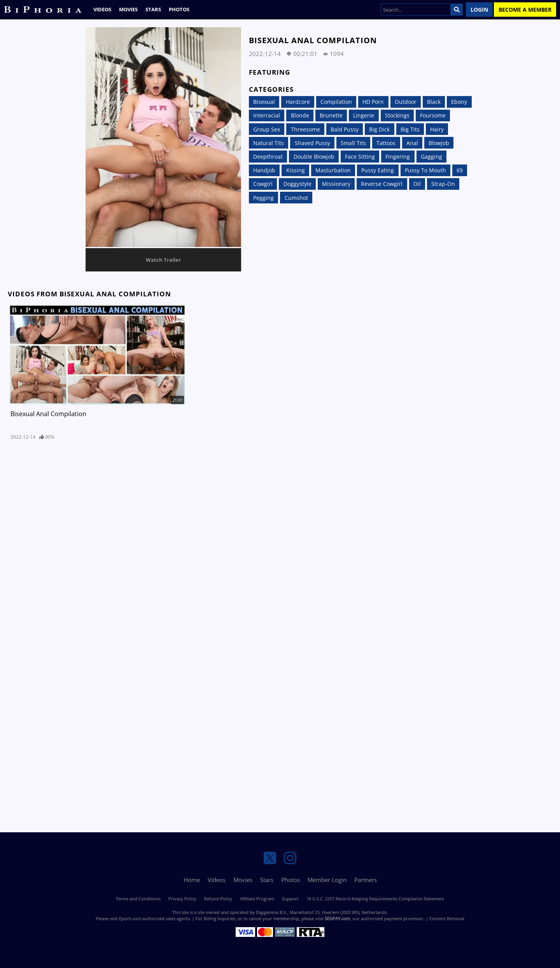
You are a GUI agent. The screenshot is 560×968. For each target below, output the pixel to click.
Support (290, 898)
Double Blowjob (314, 156)
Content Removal (446, 918)
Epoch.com (130, 918)
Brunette (331, 115)
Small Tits (353, 143)
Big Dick (379, 129)
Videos (102, 9)
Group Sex (266, 129)
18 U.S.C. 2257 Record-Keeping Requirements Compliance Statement (375, 898)
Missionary (336, 183)
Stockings (397, 115)
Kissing (295, 170)
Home (192, 880)
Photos (179, 9)
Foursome (433, 115)
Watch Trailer (163, 259)
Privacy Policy (182, 898)
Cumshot (296, 197)
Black (434, 101)
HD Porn (373, 101)
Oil (417, 183)
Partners (365, 880)
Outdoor (405, 101)
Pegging (263, 197)
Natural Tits (268, 143)
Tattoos (386, 143)
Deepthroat (268, 156)
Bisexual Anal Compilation (48, 414)
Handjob (264, 170)
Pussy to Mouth (425, 170)
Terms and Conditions (138, 898)
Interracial (266, 115)
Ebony (459, 101)
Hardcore (298, 101)
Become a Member (525, 9)
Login (479, 9)
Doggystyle (298, 183)
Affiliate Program (257, 898)
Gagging (431, 156)
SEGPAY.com (337, 918)
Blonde (300, 115)
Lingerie (363, 115)
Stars (153, 9)
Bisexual (264, 101)
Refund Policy (218, 898)
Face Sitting (360, 156)
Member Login (327, 880)
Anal (412, 143)
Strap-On (443, 183)
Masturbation (333, 170)
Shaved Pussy (312, 143)
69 (460, 170)
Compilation (336, 101)
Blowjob (439, 143)
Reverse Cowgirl (381, 183)
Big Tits (410, 129)
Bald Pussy (345, 129)
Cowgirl (263, 183)
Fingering (397, 156)
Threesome (305, 129)
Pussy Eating (377, 170)
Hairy (437, 129)
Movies (128, 9)
